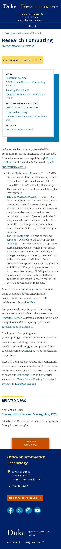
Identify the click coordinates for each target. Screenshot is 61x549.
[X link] (19, 510)
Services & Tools (13, 33)
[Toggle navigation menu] (30, 26)
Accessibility (13, 542)
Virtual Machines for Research (23, 173)
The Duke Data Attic (18, 235)
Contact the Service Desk (20, 129)
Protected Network (12, 317)
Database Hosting (26, 383)
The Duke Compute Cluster (22, 196)
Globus (35, 259)
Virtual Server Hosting (29, 379)
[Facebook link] (10, 510)
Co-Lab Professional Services (22, 107)
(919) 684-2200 (20, 485)
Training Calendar (16, 90)
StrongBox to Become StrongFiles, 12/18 (30, 414)
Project (11, 243)
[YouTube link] (37, 510)
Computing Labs (25, 374)
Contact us (29, 350)
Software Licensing (16, 112)
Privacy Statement (32, 542)
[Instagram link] (28, 510)
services (11, 239)
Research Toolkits (16, 77)
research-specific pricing (16, 326)
